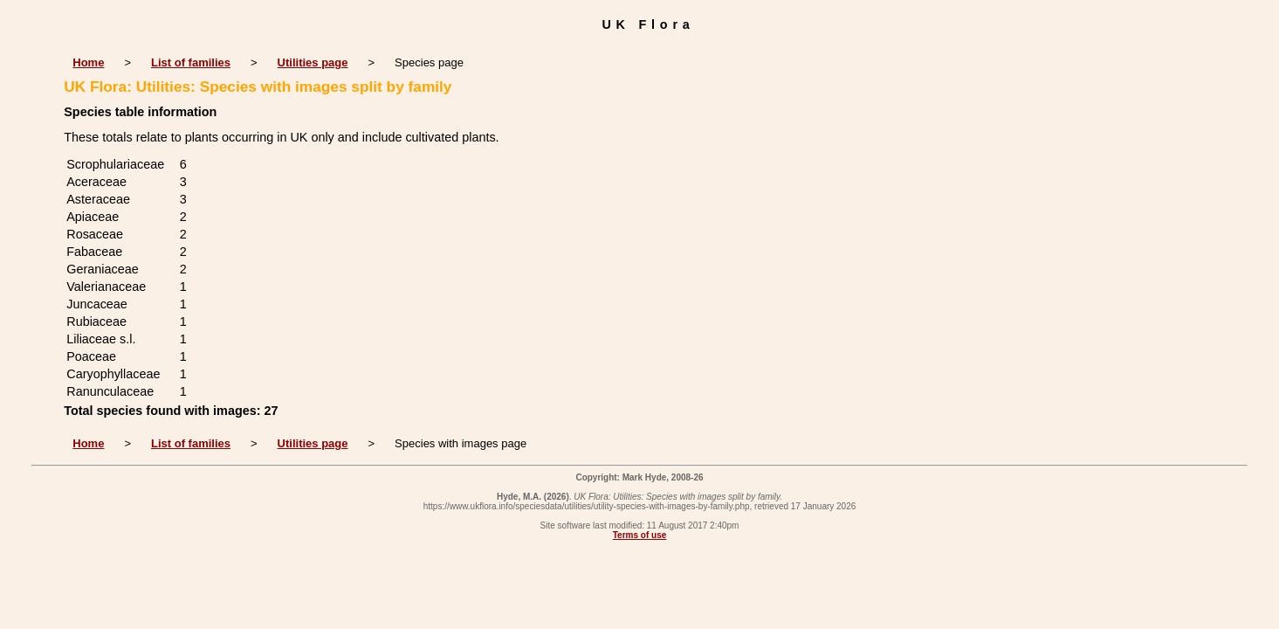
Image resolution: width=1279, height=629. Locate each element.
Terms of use (640, 535)
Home (88, 62)
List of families (190, 62)
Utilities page (313, 62)
